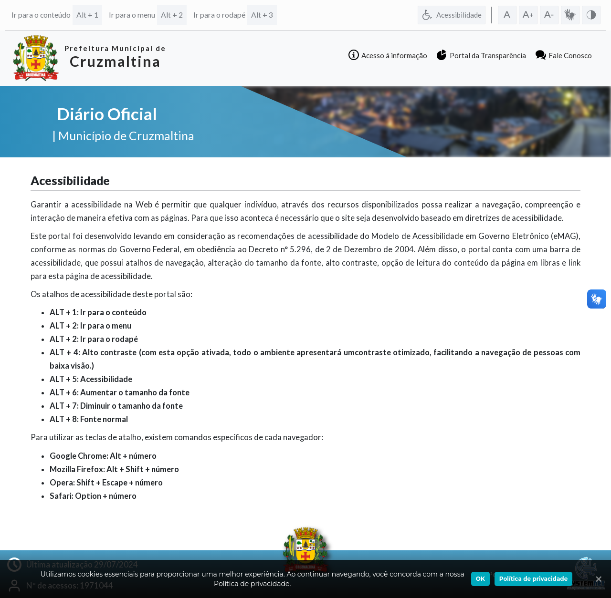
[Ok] (596, 578)
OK (480, 578)
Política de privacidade (533, 578)
